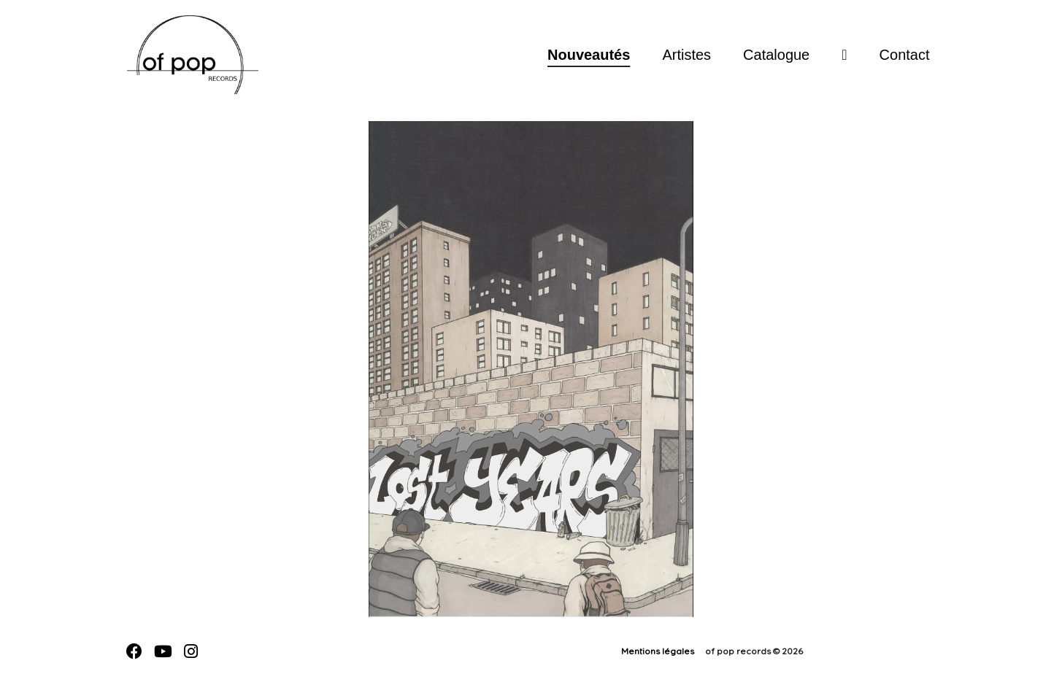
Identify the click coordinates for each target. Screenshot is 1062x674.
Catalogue (776, 55)
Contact (905, 55)
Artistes (686, 55)
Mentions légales (657, 651)
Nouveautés (588, 55)
